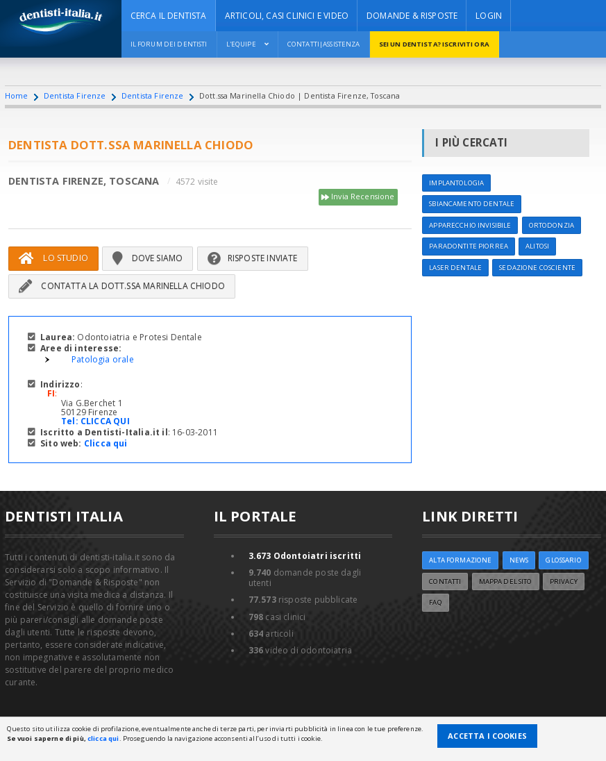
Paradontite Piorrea (468, 246)
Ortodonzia (551, 225)
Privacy (564, 581)
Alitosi (537, 246)
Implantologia (456, 182)
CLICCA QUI (105, 421)
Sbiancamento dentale (471, 203)
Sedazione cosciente (537, 267)
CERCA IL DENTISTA (169, 16)
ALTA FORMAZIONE (460, 560)
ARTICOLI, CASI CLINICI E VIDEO (286, 16)
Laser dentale (455, 267)
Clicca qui (106, 443)
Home (16, 95)
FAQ (435, 602)
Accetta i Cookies (487, 735)
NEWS (519, 560)
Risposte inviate (253, 258)
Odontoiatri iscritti (305, 556)
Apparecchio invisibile (470, 225)
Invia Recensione (358, 197)
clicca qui (103, 738)
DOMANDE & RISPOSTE (412, 16)
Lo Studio (53, 258)
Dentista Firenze (75, 95)
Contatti (445, 581)
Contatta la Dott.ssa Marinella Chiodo (122, 286)
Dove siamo (147, 258)
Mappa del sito (505, 581)
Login (488, 16)
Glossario (563, 560)
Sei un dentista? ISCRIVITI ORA (434, 44)
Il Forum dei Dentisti (169, 44)
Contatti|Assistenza (323, 44)
